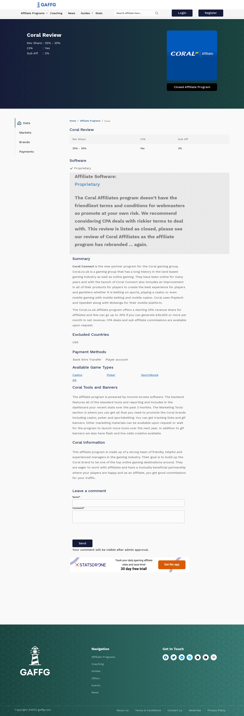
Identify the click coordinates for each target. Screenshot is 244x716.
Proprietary (87, 184)
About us (122, 710)
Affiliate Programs (32, 13)
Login (182, 13)
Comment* (78, 508)
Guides (85, 13)
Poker (111, 375)
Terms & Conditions (148, 710)
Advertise (195, 710)
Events (96, 685)
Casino (77, 375)
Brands (24, 142)
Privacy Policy (217, 710)
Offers (96, 678)
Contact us (175, 710)
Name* (76, 497)
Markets (25, 132)
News (71, 13)
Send (82, 543)
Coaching (56, 13)
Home (73, 120)
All (74, 380)
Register (211, 13)
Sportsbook (149, 375)
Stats (99, 13)
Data (23, 123)
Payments (26, 151)
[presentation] (101, 532)
